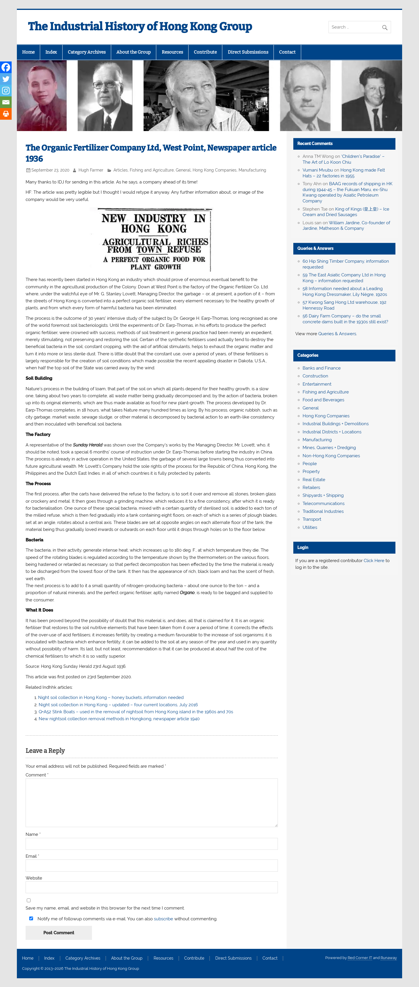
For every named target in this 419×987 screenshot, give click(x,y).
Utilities (310, 527)
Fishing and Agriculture (152, 170)
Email (32, 856)
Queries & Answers (315, 248)
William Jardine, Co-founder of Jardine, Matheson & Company (346, 225)
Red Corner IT (360, 958)
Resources (172, 52)
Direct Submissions (248, 52)
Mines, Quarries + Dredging (329, 447)
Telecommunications (324, 503)
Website (34, 878)
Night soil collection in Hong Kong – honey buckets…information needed (111, 697)
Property (311, 471)
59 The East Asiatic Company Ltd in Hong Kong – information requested (344, 277)
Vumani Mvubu (318, 170)
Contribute (205, 52)
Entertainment (317, 384)
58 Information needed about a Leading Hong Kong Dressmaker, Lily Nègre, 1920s (345, 291)
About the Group (133, 52)
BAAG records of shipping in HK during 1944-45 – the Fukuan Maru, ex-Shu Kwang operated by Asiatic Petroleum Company (348, 192)
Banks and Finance (322, 368)
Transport (312, 519)
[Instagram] (6, 90)
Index (51, 52)
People (310, 463)
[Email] (6, 102)
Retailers (311, 487)
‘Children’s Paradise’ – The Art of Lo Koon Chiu (344, 159)
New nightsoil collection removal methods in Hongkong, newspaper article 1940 (119, 718)
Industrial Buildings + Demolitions (336, 423)
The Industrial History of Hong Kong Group (140, 26)
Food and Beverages (323, 399)
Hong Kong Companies (215, 170)
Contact (287, 52)
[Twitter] (6, 79)
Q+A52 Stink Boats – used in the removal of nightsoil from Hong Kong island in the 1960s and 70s (136, 711)
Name (33, 834)
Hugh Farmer (91, 170)
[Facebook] (6, 67)
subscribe (163, 918)
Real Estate (314, 479)
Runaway (389, 958)
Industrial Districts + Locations (332, 432)
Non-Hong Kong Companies (331, 455)
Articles (120, 170)
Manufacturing (252, 170)
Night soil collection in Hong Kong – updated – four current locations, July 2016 (118, 704)
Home (28, 52)
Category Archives (87, 52)
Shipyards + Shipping (323, 495)
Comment (37, 775)
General (183, 170)
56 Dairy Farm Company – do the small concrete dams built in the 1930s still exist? (345, 318)
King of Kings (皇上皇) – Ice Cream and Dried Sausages (346, 212)
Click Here (374, 560)
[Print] (6, 114)
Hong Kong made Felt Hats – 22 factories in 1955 (344, 173)
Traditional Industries (323, 511)
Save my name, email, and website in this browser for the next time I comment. (105, 908)
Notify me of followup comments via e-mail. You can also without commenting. (122, 918)
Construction (315, 376)
